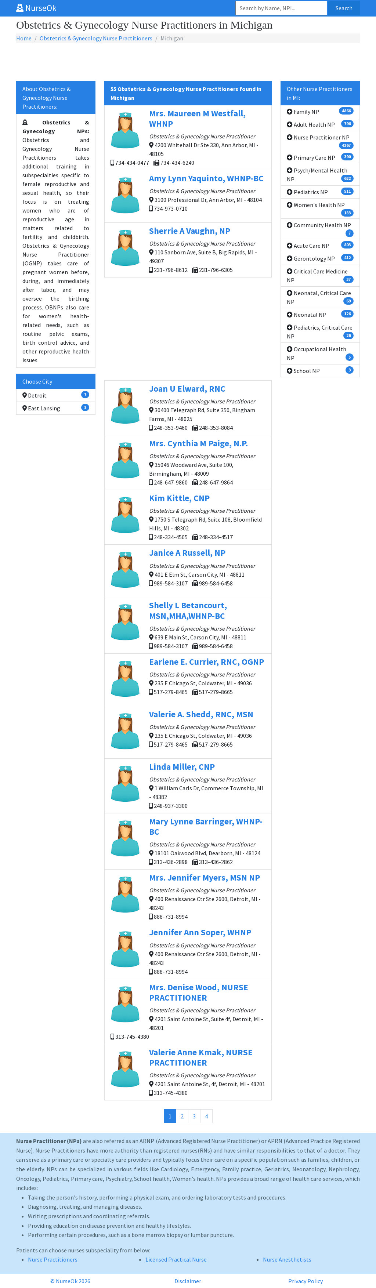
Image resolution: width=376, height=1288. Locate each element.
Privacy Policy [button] (305, 1281)
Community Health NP (320, 229)
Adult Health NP (320, 124)
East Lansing (55, 408)
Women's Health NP (320, 209)
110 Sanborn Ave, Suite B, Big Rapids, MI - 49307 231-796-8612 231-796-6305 (188, 249)
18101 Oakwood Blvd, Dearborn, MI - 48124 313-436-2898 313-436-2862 (188, 841)
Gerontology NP (320, 258)
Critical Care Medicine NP (320, 276)
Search (344, 8)
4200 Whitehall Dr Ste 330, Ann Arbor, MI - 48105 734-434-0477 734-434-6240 (188, 137)
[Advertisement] (188, 62)
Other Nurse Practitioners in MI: (319, 93)
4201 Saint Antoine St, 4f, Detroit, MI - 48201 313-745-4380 (188, 1071)
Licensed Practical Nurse (176, 1259)
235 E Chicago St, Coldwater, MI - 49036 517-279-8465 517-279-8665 (188, 679)
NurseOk (36, 8)
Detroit (55, 395)
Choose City (37, 381)
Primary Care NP (320, 157)
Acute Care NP (320, 245)
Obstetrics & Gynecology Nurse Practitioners (96, 38)
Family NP (320, 111)
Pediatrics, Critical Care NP (320, 332)
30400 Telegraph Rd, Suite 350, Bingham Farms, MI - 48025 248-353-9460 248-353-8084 (188, 407)
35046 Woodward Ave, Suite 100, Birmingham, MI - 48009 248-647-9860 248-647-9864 (188, 462)
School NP (320, 370)
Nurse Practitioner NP (320, 141)
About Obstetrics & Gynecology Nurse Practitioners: (46, 97)
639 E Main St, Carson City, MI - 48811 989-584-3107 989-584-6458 (188, 624)
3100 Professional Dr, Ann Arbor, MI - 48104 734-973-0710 (188, 196)
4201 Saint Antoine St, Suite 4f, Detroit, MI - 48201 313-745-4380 (188, 1011)
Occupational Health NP (320, 353)
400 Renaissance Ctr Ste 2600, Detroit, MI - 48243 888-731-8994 (188, 896)
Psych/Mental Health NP (320, 175)
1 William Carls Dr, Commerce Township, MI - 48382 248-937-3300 (188, 785)
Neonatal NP (320, 314)
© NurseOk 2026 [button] (70, 1281)
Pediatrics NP (320, 192)
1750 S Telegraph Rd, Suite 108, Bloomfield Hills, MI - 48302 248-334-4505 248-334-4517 (188, 517)
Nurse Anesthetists (287, 1259)
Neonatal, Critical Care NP (320, 297)
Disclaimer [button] (187, 1281)
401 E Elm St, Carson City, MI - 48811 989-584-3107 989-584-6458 (188, 570)
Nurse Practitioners (52, 1259)
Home (24, 38)
